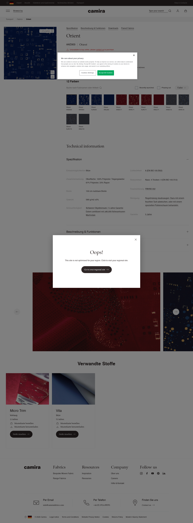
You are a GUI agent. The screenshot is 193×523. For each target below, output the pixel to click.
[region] (97, 65)
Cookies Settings (87, 73)
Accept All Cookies (106, 73)
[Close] (134, 55)
